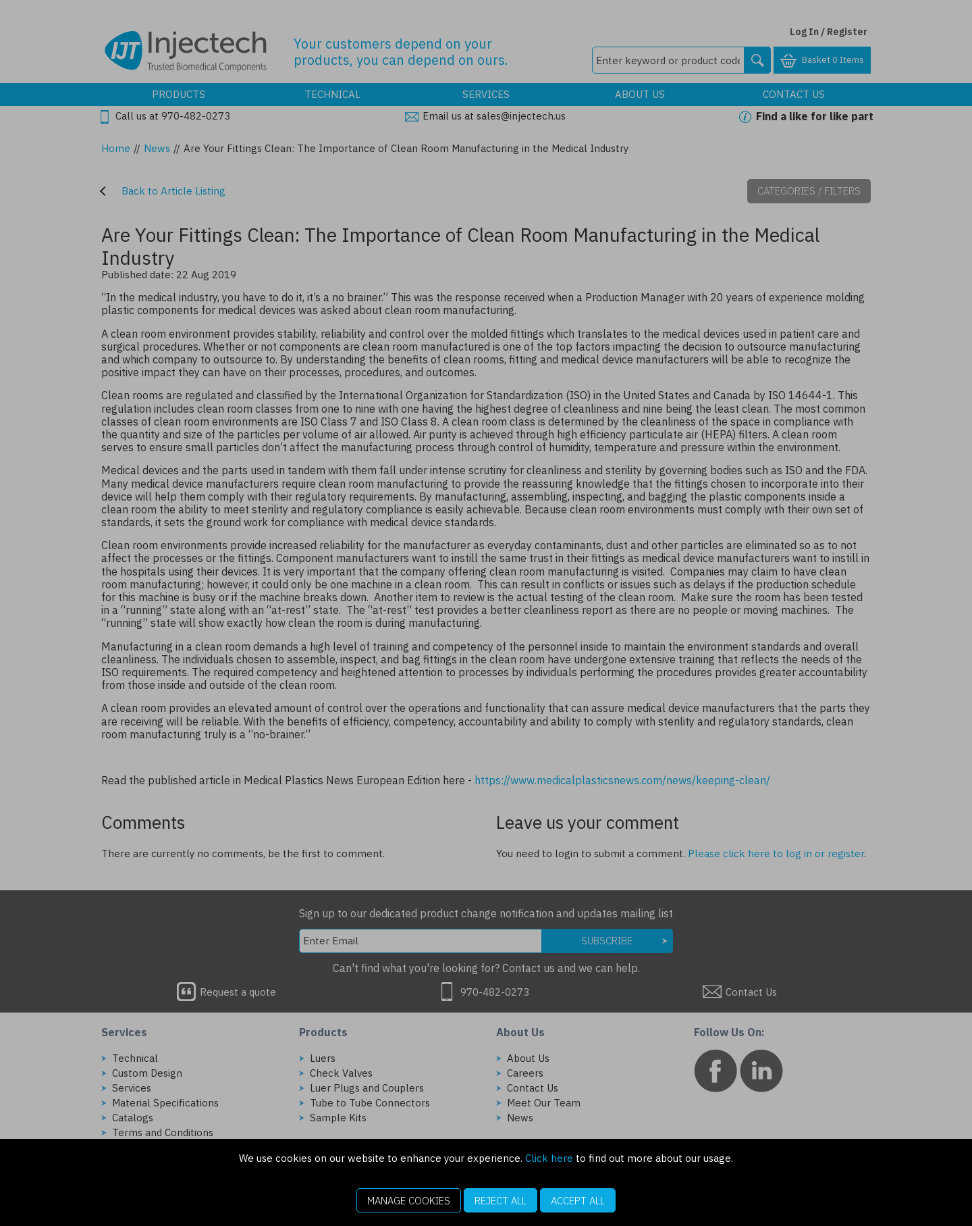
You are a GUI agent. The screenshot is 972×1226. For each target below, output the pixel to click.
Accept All (578, 1200)
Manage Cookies (408, 1200)
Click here (549, 1158)
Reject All (500, 1200)
